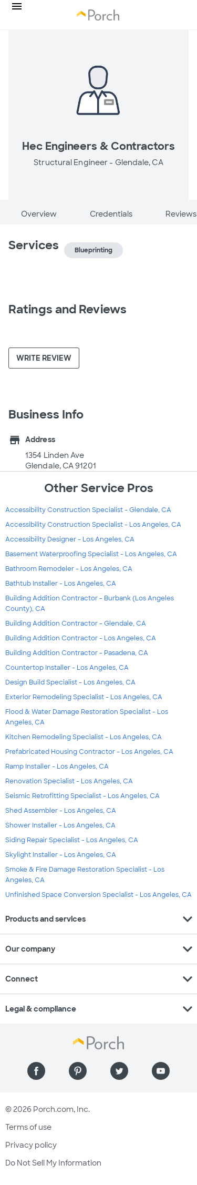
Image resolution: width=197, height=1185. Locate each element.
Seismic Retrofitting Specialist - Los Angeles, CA (82, 796)
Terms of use (28, 1127)
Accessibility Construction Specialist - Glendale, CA (88, 510)
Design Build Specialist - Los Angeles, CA (70, 682)
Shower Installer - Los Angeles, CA (60, 825)
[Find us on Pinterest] (78, 1071)
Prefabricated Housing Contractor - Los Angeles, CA (89, 752)
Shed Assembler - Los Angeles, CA (60, 810)
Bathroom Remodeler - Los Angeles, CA (68, 569)
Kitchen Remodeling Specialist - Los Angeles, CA (83, 737)
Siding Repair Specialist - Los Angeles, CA (71, 840)
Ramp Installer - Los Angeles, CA (57, 766)
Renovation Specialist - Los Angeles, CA (69, 781)
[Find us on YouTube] (161, 1071)
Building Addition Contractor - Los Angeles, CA (80, 638)
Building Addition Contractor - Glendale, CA (75, 623)
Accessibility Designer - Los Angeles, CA (69, 539)
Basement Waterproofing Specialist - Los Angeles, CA (91, 554)
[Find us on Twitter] (119, 1071)
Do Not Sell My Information (53, 1163)
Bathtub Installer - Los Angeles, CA (60, 583)
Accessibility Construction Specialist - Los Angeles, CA (93, 524)
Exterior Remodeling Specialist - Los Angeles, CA (83, 697)
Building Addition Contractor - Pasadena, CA (76, 653)
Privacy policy (31, 1145)
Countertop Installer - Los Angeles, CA (67, 667)
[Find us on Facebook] (36, 1071)
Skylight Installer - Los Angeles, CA (60, 855)
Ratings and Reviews (67, 309)
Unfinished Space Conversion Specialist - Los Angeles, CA (98, 895)
